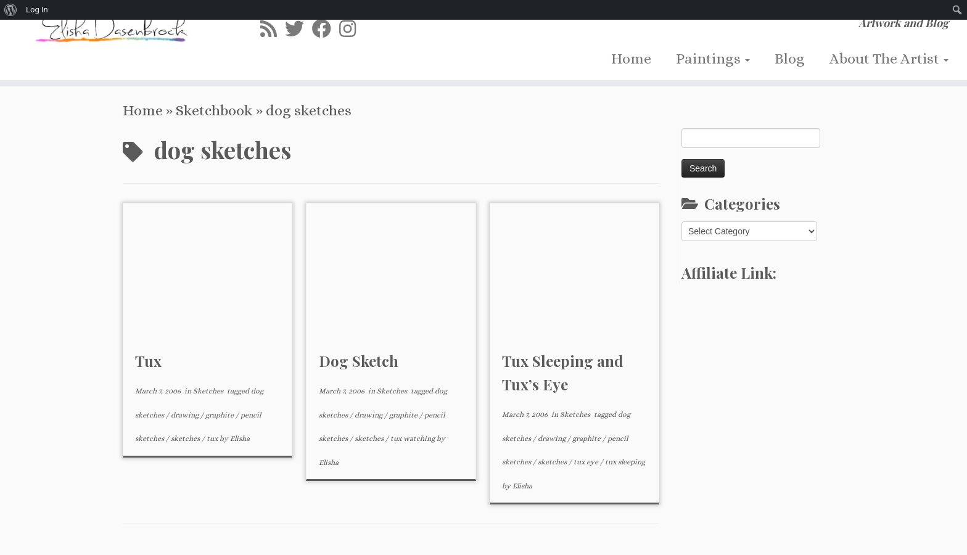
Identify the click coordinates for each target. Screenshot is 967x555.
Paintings (713, 58)
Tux (148, 361)
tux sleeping (625, 462)
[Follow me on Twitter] (298, 29)
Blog (790, 58)
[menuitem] (11, 10)
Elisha (240, 438)
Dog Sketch (358, 361)
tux (213, 438)
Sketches (209, 391)
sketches (186, 438)
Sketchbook (214, 110)
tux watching (413, 438)
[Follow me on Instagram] (351, 29)
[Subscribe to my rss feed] (272, 29)
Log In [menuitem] (37, 9)
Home (631, 58)
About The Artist (888, 58)
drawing (185, 415)
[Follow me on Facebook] (325, 29)
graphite (220, 415)
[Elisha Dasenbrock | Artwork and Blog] (111, 26)
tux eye (587, 462)
